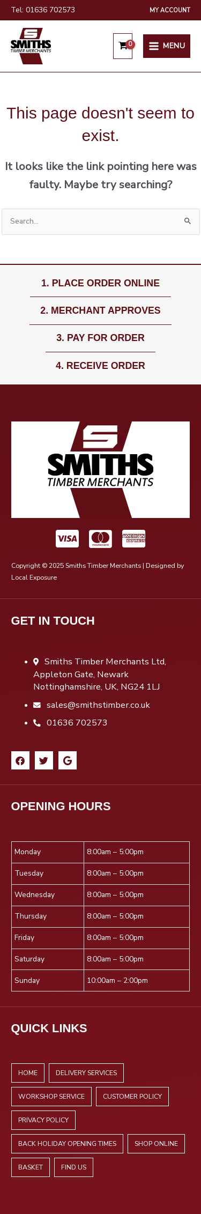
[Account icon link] (170, 10)
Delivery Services (86, 1073)
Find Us (73, 1167)
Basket (30, 1167)
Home (28, 1073)
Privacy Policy (43, 1120)
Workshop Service (51, 1096)
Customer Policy (132, 1096)
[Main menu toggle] (166, 46)
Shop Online (156, 1143)
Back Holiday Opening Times (67, 1143)
